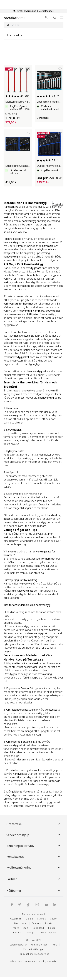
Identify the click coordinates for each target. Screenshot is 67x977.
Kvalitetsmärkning (33, 867)
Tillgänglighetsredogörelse (34, 953)
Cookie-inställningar (33, 949)
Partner (33, 879)
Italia (25, 927)
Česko (53, 918)
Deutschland (20, 923)
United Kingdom (47, 932)
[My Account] (46, 17)
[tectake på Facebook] (12, 904)
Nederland (38, 927)
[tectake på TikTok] (28, 904)
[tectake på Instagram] (37, 904)
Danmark (36, 923)
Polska (51, 927)
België (29, 918)
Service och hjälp (33, 835)
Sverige (30, 932)
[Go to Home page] (15, 17)
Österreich (15, 918)
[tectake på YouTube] (46, 905)
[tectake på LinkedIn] (54, 904)
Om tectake (33, 824)
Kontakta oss (33, 857)
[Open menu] (61, 17)
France (15, 927)
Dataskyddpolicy (18, 944)
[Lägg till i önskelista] (28, 68)
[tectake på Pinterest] (19, 904)
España (49, 923)
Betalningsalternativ (33, 846)
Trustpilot (58, 204)
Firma (54, 944)
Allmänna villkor (39, 944)
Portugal (17, 932)
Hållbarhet (33, 891)
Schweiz (41, 918)
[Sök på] (33, 25)
